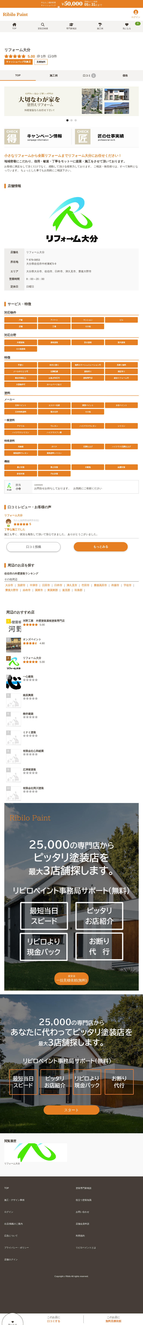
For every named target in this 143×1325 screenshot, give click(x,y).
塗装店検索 (43, 26)
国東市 (39, 590)
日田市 (46, 585)
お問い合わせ (82, 1212)
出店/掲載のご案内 (13, 1224)
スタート (71, 1110)
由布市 (27, 590)
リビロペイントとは (86, 1247)
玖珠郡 (78, 590)
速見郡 (66, 590)
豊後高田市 (100, 585)
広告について (11, 1235)
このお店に (53, 1319)
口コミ (89, 75)
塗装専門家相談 (83, 1188)
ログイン (8, 1212)
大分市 (9, 585)
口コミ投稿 (33, 546)
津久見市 (72, 585)
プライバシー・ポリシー (16, 1247)
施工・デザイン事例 (14, 1200)
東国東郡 (52, 590)
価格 (125, 75)
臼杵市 (58, 585)
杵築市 (115, 585)
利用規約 (80, 1235)
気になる (132, 26)
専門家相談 (71, 26)
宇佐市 (127, 585)
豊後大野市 (11, 590)
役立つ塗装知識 (83, 1200)
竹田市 (85, 585)
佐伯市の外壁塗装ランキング (21, 573)
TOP (14, 26)
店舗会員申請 (82, 1224)
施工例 (100, 26)
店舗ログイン (11, 1259)
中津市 (34, 585)
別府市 (21, 585)
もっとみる (100, 546)
